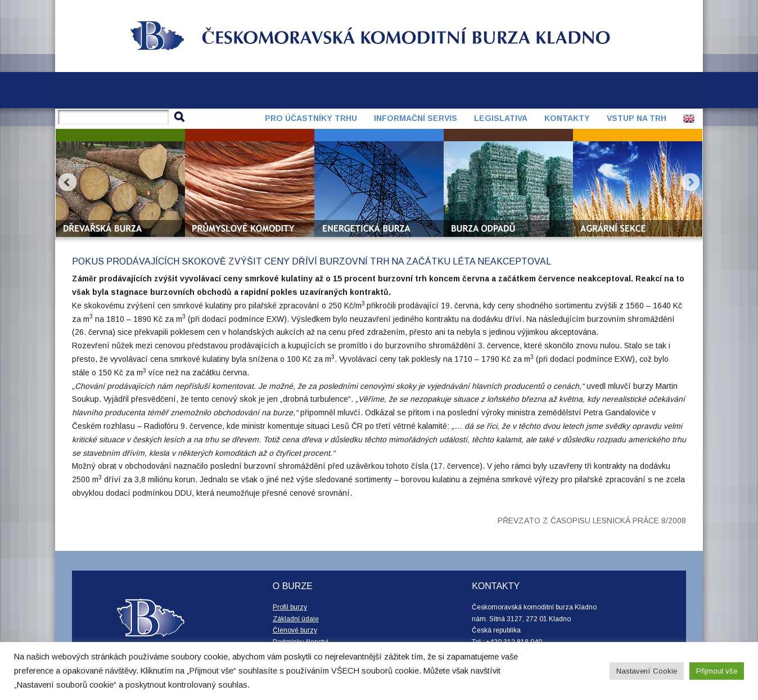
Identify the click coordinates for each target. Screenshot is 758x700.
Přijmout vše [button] (716, 671)
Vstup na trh (636, 118)
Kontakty (567, 118)
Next (691, 182)
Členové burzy (295, 630)
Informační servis (415, 118)
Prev (67, 182)
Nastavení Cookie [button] (646, 671)
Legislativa (500, 118)
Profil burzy (290, 607)
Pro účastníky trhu (311, 118)
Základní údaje (296, 619)
